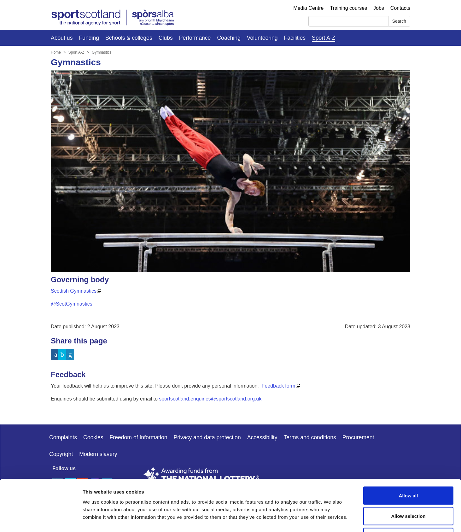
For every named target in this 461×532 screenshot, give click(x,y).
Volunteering (262, 38)
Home (56, 52)
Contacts (400, 8)
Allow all (408, 449)
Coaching (228, 38)
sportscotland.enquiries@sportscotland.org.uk (210, 398)
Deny (408, 490)
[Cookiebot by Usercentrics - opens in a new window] (40, 519)
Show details (331, 519)
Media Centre (308, 8)
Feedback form (278, 386)
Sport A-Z (323, 38)
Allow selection (408, 470)
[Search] (348, 21)
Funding (89, 38)
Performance (195, 38)
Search (399, 21)
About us (62, 38)
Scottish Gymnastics (73, 291)
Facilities (295, 38)
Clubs (166, 38)
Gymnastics (102, 52)
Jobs (378, 8)
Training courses (348, 8)
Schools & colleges (128, 38)
